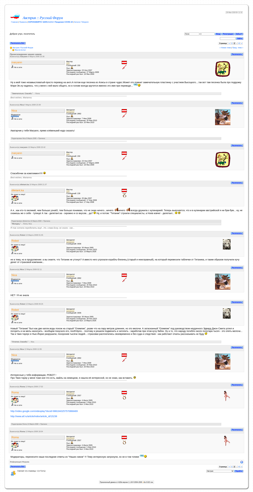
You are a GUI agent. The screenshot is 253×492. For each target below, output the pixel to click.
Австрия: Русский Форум (23, 48)
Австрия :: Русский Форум (43, 18)
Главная (14, 22)
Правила (23, 22)
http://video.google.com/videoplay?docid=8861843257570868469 (44, 411)
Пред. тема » (237, 48)
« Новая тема (225, 48)
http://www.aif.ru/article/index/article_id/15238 (33, 416)
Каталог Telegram (81, 22)
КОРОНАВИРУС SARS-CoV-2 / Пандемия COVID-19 (50, 22)
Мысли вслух (20, 50)
